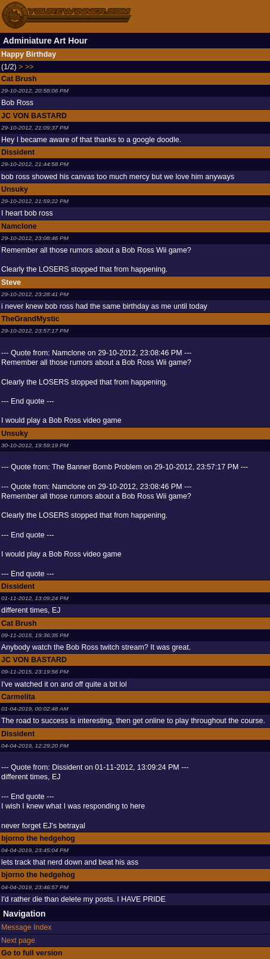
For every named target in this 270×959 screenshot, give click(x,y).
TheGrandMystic (30, 319)
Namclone (19, 226)
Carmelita (18, 697)
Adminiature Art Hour (45, 40)
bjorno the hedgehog (38, 838)
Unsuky (14, 189)
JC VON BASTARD (34, 116)
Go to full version (32, 953)
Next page (18, 940)
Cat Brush (19, 79)
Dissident (18, 152)
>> (29, 67)
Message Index (26, 927)
